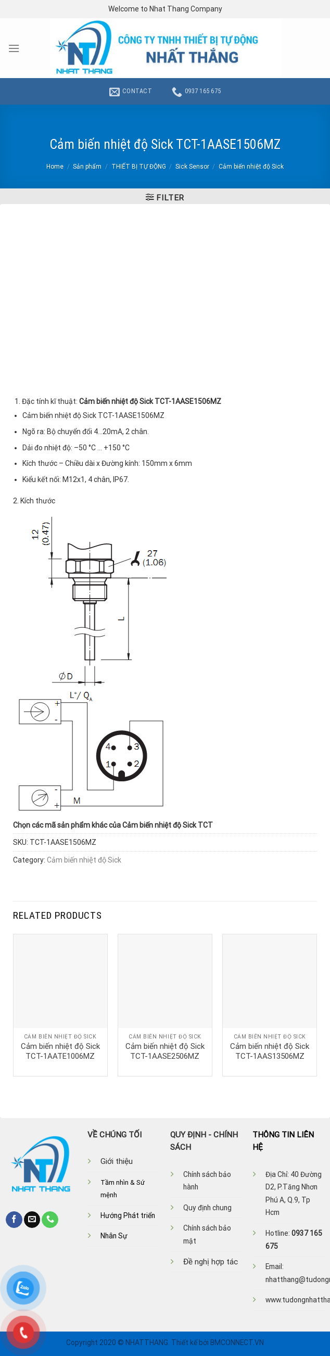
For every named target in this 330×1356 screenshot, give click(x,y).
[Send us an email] (32, 1219)
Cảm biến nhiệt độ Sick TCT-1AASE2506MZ (165, 1051)
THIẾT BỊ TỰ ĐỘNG (138, 166)
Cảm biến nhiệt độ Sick (251, 166)
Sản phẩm (87, 166)
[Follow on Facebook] (14, 1219)
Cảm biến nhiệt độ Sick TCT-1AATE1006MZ (60, 1051)
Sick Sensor (192, 166)
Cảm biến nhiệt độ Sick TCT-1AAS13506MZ (269, 1051)
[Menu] (14, 48)
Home (55, 166)
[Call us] (50, 1219)
